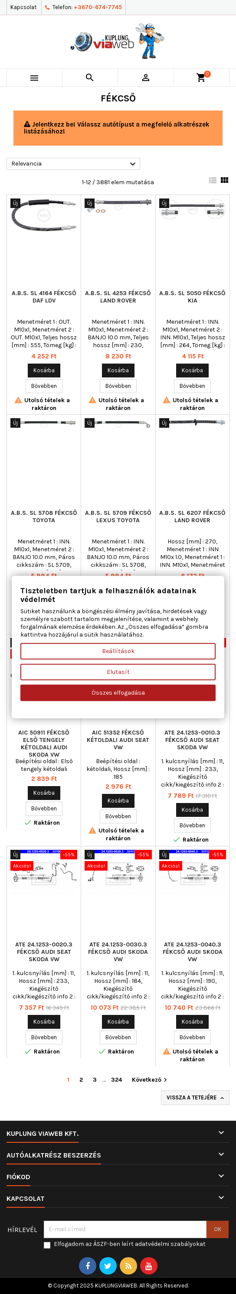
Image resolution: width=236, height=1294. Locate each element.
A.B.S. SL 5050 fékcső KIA (192, 296)
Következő (150, 1080)
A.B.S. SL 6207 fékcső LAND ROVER (192, 516)
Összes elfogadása (118, 692)
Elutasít (118, 671)
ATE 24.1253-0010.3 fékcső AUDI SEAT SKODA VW (192, 740)
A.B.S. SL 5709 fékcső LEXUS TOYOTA (118, 516)
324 (116, 1079)
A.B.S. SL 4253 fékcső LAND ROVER (118, 296)
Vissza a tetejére (196, 1098)
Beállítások (118, 650)
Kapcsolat (23, 7)
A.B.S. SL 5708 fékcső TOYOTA (44, 516)
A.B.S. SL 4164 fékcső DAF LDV (44, 296)
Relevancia (74, 164)
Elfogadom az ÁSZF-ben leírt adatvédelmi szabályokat (130, 1244)
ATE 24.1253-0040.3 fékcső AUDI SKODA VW (193, 952)
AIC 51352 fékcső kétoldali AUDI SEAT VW (118, 740)
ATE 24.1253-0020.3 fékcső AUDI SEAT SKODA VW (43, 952)
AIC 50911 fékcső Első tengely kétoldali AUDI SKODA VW (43, 743)
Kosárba (44, 370)
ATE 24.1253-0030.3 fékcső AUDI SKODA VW (118, 952)
